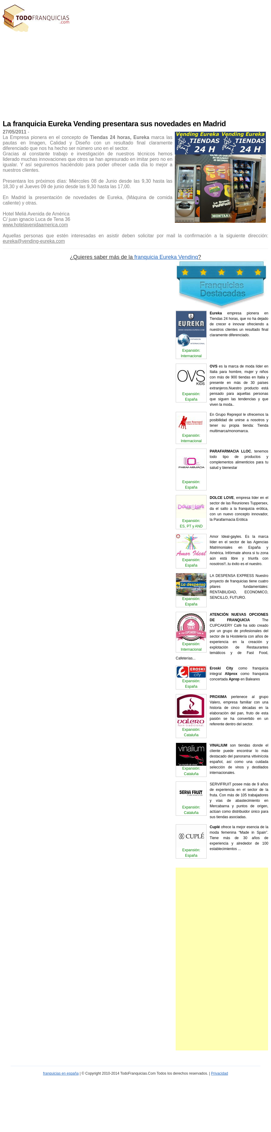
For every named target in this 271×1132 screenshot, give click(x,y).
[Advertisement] (94, 74)
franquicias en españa (61, 1073)
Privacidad (219, 1073)
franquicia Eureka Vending (166, 257)
